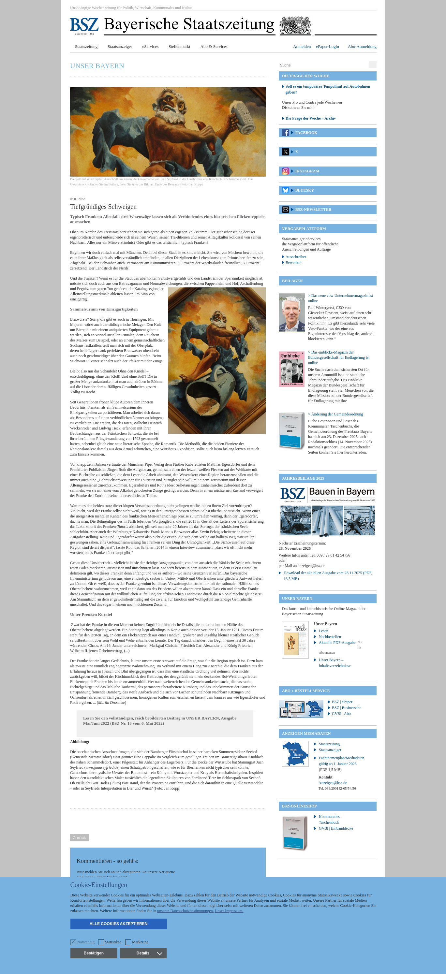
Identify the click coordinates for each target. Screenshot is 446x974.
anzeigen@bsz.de (311, 565)
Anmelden (302, 46)
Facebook (306, 132)
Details (149, 953)
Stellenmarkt (179, 46)
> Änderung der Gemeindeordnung (335, 414)
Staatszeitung (86, 46)
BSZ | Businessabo (346, 707)
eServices (150, 46)
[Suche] (323, 65)
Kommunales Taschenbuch (329, 819)
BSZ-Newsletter (313, 209)
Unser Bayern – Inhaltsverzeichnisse (334, 663)
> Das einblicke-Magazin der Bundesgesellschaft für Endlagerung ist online (338, 357)
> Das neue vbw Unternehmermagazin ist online (340, 298)
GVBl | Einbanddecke (336, 828)
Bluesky (304, 190)
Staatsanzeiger (120, 46)
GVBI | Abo (341, 713)
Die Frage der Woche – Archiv (311, 118)
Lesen (323, 631)
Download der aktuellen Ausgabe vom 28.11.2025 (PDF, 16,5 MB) (328, 576)
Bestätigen (94, 953)
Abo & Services (214, 46)
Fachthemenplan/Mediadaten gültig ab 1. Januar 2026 (341, 764)
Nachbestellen (330, 636)
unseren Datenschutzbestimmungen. (185, 911)
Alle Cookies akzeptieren (119, 924)
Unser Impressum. (229, 911)
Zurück (79, 837)
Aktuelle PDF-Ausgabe (337, 642)
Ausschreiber (296, 256)
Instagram (307, 171)
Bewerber (293, 262)
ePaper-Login (327, 46)
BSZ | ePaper (342, 702)
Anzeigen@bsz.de (333, 782)
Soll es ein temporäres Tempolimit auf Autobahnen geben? (328, 89)
